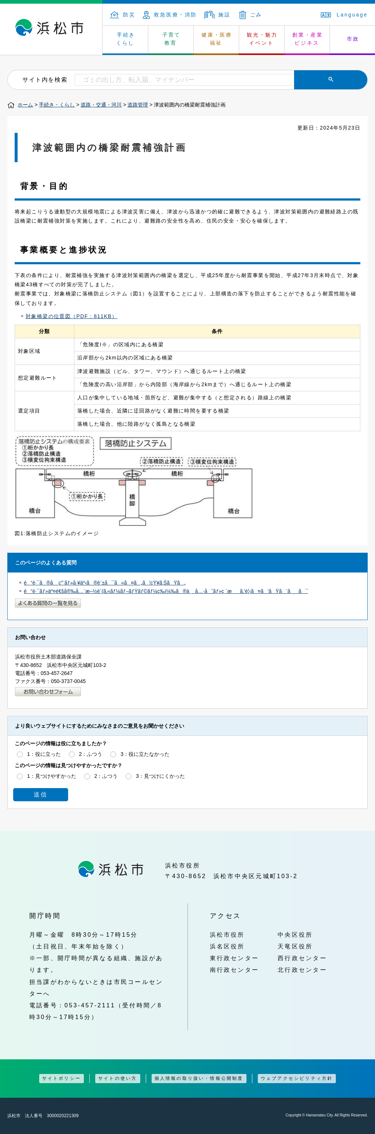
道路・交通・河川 (101, 105)
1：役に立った (44, 754)
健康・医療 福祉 (216, 39)
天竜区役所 (295, 946)
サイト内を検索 (44, 79)
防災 (122, 15)
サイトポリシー (61, 1078)
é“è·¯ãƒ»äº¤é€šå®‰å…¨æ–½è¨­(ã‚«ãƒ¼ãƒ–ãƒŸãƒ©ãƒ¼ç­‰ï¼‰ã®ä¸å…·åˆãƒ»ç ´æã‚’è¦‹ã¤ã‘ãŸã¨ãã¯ (166, 591)
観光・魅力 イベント (262, 39)
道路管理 (137, 105)
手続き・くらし (57, 105)
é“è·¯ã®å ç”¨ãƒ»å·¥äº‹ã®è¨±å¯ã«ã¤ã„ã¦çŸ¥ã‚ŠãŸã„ (105, 583)
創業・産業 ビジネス (307, 39)
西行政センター (302, 958)
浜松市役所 (227, 934)
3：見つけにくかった (160, 776)
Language (344, 15)
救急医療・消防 (170, 15)
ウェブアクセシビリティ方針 (297, 1078)
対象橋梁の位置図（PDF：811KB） (72, 316)
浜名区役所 (227, 946)
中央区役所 (295, 934)
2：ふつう (91, 754)
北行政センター (302, 969)
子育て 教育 (171, 39)
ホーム (25, 105)
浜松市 (51, 29)
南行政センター (234, 969)
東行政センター (234, 958)
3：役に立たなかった (145, 754)
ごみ (251, 15)
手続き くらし (125, 39)
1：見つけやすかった (51, 776)
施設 (217, 15)
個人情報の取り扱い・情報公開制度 (199, 1078)
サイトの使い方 (117, 1078)
